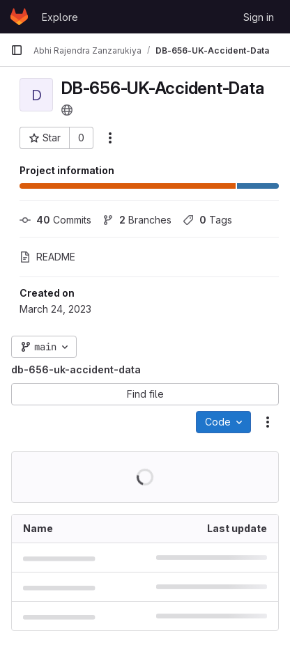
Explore (60, 17)
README (47, 257)
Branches (136, 220)
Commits (55, 220)
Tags (207, 220)
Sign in (258, 17)
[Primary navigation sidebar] (17, 50)
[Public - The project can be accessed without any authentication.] (66, 110)
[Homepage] (19, 17)
